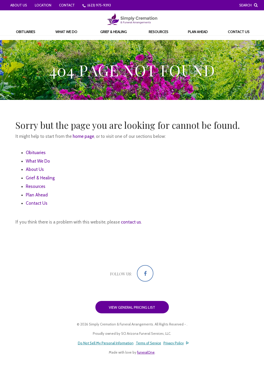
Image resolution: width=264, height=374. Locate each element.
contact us (131, 222)
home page (83, 136)
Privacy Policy (173, 343)
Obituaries (36, 152)
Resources (35, 186)
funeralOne (146, 352)
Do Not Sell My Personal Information (106, 343)
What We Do (38, 161)
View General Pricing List (132, 307)
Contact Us (36, 203)
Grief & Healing (40, 177)
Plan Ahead (37, 194)
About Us (35, 169)
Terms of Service (148, 343)
